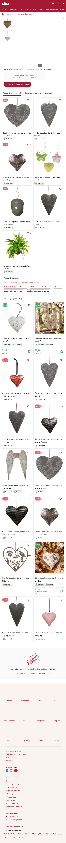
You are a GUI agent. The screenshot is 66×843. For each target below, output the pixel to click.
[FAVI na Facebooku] (7, 770)
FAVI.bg (7, 837)
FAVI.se (49, 834)
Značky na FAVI (12, 787)
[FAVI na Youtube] (16, 770)
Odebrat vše (21, 674)
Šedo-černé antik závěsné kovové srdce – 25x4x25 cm (25, 532)
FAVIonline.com (10, 827)
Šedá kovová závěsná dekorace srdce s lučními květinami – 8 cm (29, 633)
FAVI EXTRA (10, 800)
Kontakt (9, 757)
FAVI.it (42, 834)
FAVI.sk (7, 834)
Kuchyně (25, 721)
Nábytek (5, 9)
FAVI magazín (11, 794)
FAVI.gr (14, 837)
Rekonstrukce (38, 9)
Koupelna (41, 721)
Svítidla (28, 9)
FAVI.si (20, 837)
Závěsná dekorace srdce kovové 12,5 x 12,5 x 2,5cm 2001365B (27, 338)
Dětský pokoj (25, 740)
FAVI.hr (35, 834)
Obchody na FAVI (12, 784)
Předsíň (41, 740)
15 (63, 19)
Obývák (57, 721)
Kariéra (9, 761)
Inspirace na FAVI (13, 790)
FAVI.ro (21, 834)
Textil (21, 9)
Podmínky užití (12, 803)
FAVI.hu (28, 834)
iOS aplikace (13, 816)
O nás (8, 781)
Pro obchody (11, 797)
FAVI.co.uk (57, 834)
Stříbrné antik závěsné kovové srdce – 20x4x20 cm (24, 177)
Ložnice (9, 740)
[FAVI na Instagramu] (11, 770)
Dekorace (14, 9)
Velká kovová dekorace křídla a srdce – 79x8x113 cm (23, 485)
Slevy (57, 740)
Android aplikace (15, 820)
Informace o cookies (14, 807)
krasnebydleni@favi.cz (17, 754)
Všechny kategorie (53, 9)
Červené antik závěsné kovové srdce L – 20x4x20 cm (24, 393)
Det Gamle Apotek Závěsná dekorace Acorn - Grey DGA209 (27, 221)
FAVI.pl (14, 834)
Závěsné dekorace (25, 14)
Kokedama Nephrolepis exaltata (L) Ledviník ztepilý (24, 266)
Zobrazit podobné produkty (17, 84)
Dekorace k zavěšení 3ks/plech (47, 177)
